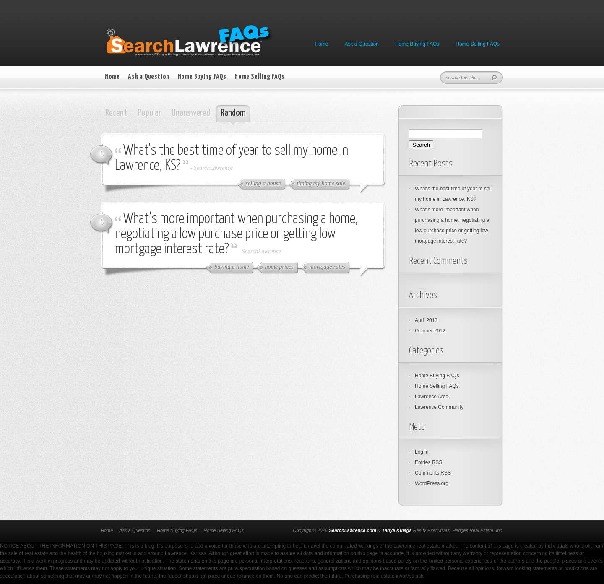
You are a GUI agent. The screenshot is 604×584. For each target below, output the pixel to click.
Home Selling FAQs (478, 44)
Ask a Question (362, 44)
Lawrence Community (439, 407)
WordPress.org (431, 483)
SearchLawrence (213, 168)
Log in (422, 452)
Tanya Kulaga (397, 530)
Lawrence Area (431, 397)
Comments (433, 473)
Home (321, 44)
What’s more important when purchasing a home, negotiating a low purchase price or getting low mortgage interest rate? (236, 234)
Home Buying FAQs (417, 44)
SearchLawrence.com (352, 530)
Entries (428, 462)
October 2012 (430, 331)
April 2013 (426, 320)
